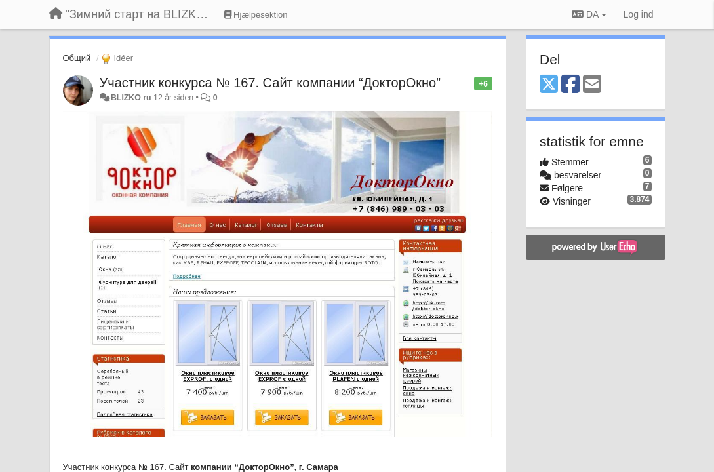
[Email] (592, 84)
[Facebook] (570, 84)
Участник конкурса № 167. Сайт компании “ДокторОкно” (270, 82)
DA (589, 14)
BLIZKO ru (132, 97)
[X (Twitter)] (549, 84)
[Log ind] (638, 14)
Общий (77, 58)
